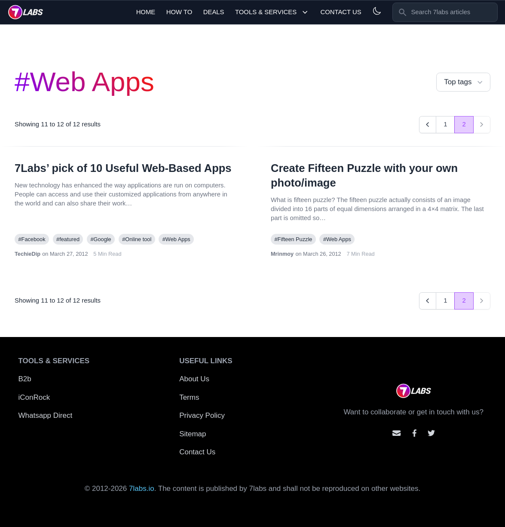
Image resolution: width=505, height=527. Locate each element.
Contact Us (340, 12)
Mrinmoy (282, 254)
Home (146, 12)
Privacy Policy (202, 415)
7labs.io (141, 488)
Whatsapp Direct (45, 415)
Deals (213, 12)
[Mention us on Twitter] (431, 433)
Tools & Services (272, 12)
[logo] (25, 12)
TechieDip (27, 254)
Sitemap (192, 434)
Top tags (464, 82)
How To (179, 12)
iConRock (34, 397)
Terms (189, 397)
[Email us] (396, 433)
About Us (194, 379)
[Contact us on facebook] (414, 433)
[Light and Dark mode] (376, 10)
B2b (24, 379)
